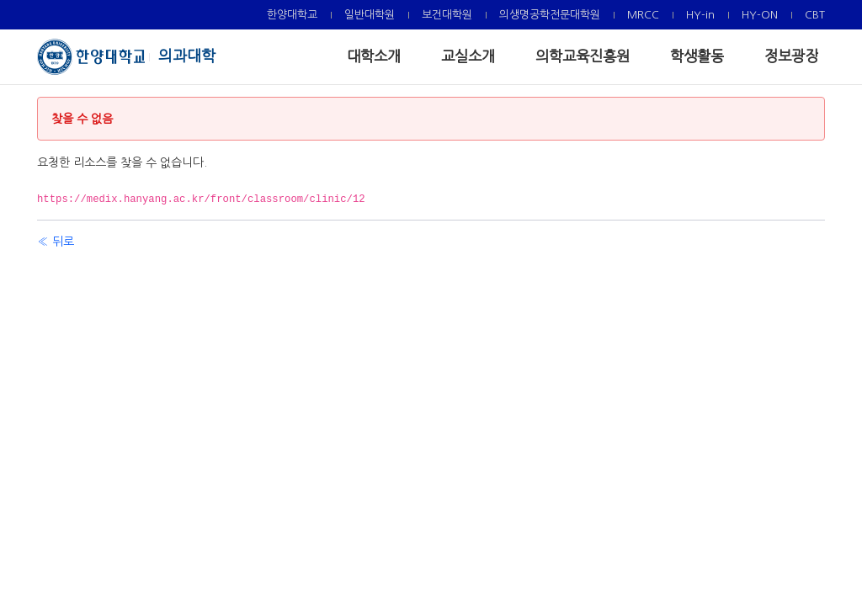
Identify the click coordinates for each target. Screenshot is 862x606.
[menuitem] (292, 15)
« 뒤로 (55, 241)
